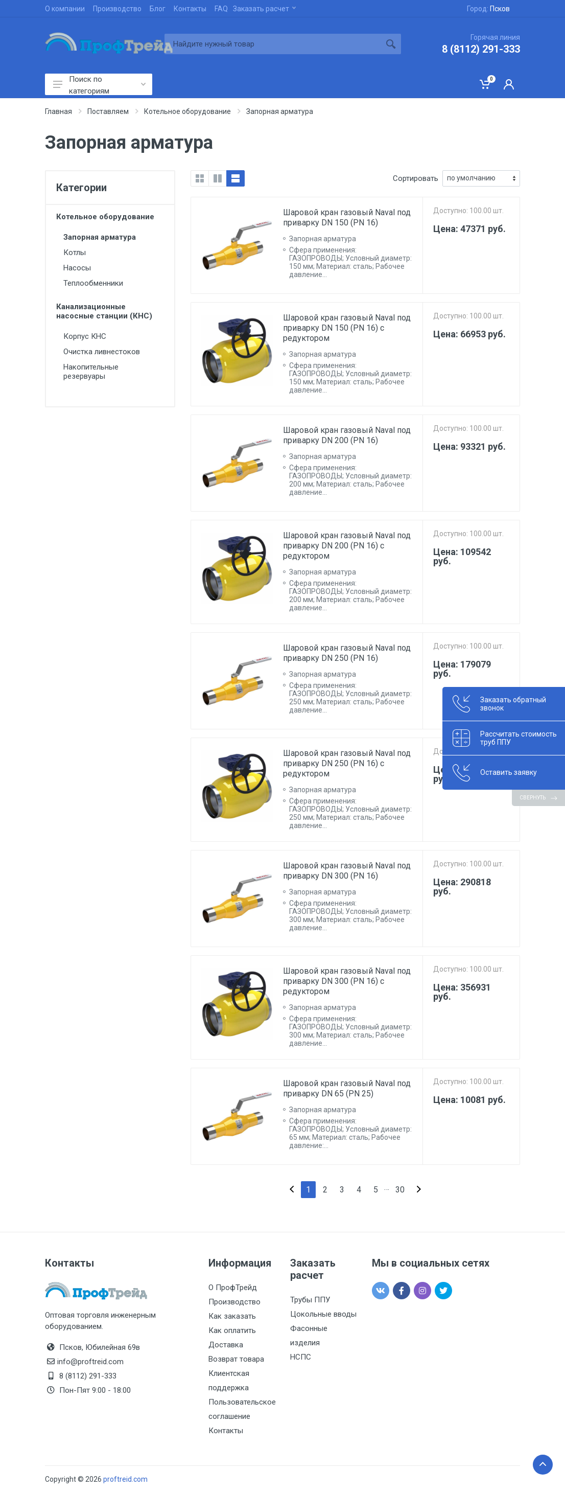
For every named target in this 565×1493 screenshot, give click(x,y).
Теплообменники (93, 283)
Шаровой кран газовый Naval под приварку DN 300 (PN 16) (347, 871)
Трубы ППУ (310, 1299)
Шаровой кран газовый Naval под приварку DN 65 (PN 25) (347, 1088)
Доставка (225, 1344)
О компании (65, 8)
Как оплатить (232, 1330)
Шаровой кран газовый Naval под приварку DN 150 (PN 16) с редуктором (347, 328)
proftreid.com (125, 1479)
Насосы (77, 267)
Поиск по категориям (99, 85)
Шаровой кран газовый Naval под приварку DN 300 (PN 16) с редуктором (347, 981)
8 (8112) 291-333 (481, 49)
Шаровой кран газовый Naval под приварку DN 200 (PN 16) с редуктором (347, 546)
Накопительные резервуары (91, 371)
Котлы (74, 252)
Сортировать (415, 178)
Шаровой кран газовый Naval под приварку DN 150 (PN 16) (347, 217)
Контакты (190, 8)
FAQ (221, 8)
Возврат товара (236, 1359)
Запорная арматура (99, 237)
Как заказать (232, 1316)
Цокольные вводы (323, 1314)
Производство (117, 8)
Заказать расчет (264, 9)
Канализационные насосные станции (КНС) (104, 311)
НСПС (300, 1357)
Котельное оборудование (105, 216)
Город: (488, 9)
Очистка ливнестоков (101, 351)
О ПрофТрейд (232, 1287)
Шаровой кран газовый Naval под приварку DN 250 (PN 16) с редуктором (347, 763)
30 (400, 1190)
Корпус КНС (84, 336)
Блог (158, 8)
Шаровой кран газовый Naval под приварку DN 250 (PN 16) (347, 653)
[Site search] (272, 44)
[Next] (419, 1189)
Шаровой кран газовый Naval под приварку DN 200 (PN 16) (347, 435)
